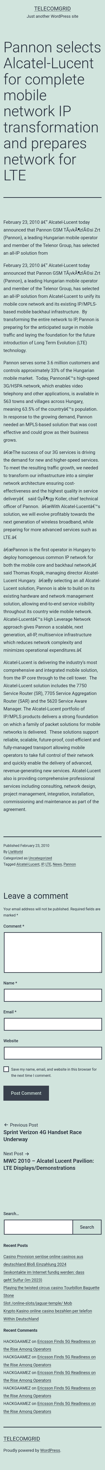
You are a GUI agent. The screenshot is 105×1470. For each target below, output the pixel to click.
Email (9, 1011)
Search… (11, 1213)
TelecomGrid (52, 8)
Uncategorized (40, 858)
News (57, 864)
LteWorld (15, 852)
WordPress (50, 1450)
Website (10, 1040)
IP (42, 864)
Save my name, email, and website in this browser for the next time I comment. (54, 1072)
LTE (48, 864)
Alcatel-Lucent (27, 864)
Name (10, 983)
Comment (13, 926)
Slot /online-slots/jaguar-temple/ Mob (37, 1303)
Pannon (70, 864)
